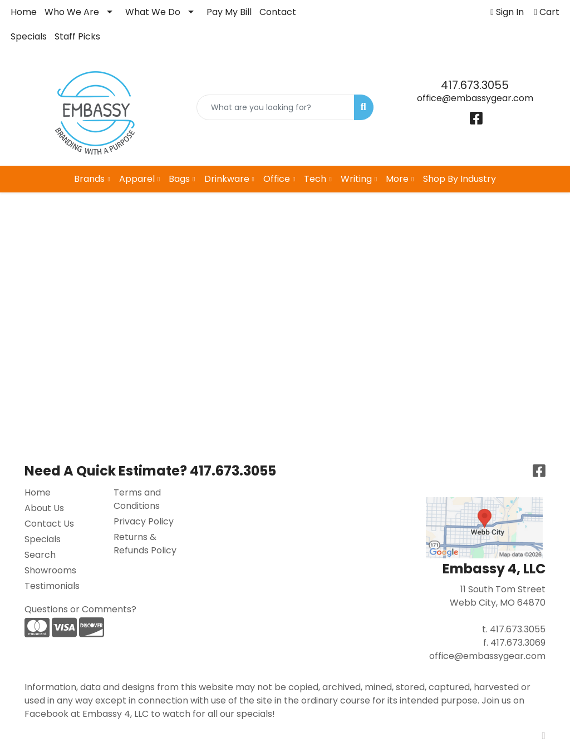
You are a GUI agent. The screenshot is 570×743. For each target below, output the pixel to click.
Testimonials (52, 585)
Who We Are (72, 12)
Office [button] (276, 178)
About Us (44, 508)
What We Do (152, 12)
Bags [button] (179, 178)
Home (24, 12)
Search (40, 554)
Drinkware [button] (226, 178)
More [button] (397, 178)
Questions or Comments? (80, 609)
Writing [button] (356, 178)
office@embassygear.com (475, 98)
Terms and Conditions (137, 499)
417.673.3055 (475, 85)
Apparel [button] (137, 178)
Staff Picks (77, 36)
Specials (29, 36)
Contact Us (49, 523)
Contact (277, 12)
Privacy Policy (144, 521)
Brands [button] (89, 178)
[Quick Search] (275, 107)
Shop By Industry (459, 178)
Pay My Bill (229, 12)
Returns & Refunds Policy (145, 544)
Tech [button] (315, 178)
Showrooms (50, 570)
